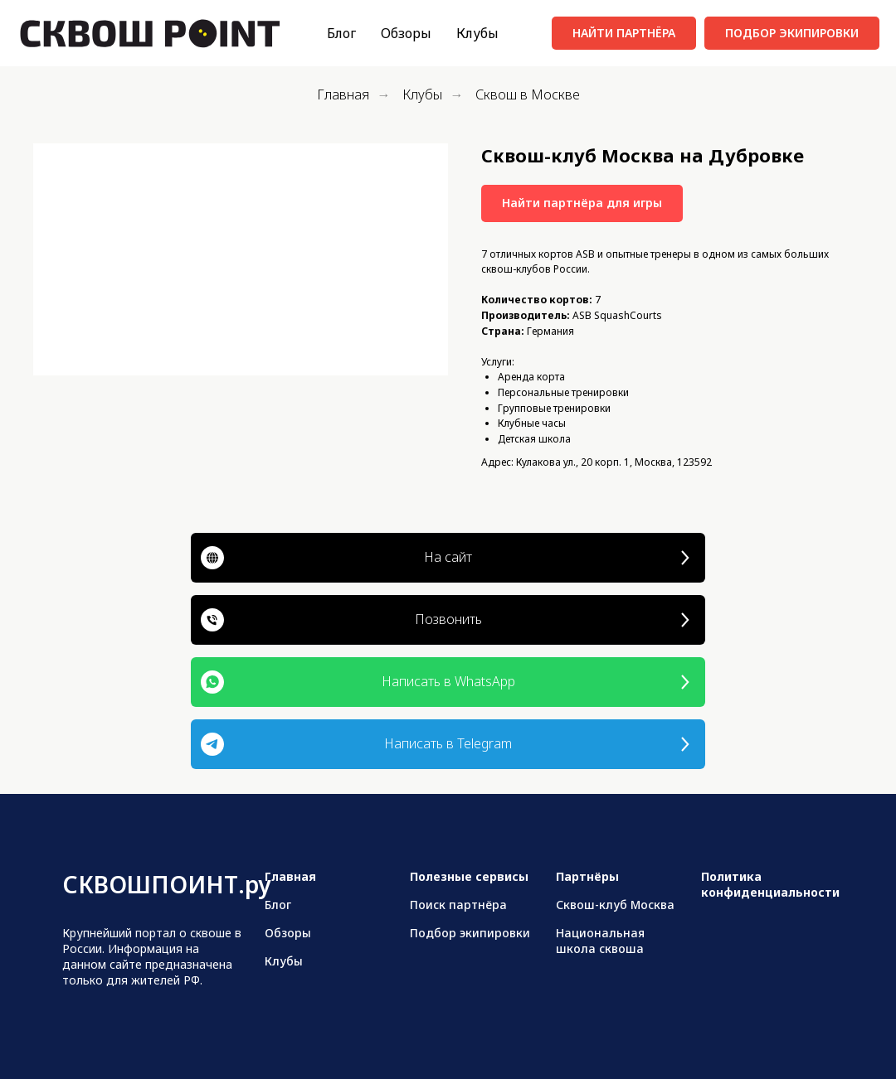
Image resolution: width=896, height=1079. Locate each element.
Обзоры (406, 33)
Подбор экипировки (470, 933)
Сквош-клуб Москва (615, 904)
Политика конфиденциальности (770, 884)
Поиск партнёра (458, 904)
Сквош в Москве (527, 95)
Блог (341, 33)
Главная (343, 95)
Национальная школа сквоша (600, 940)
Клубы (477, 33)
